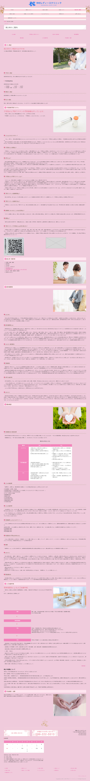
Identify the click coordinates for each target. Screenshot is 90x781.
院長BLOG (61, 13)
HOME (12, 9)
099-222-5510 (83, 733)
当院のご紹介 (12, 13)
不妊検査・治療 (68, 37)
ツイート (6, 23)
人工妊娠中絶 (45, 37)
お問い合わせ (78, 13)
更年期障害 (76, 34)
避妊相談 (22, 37)
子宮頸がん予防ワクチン (34, 34)
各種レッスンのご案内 (28, 13)
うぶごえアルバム (45, 13)
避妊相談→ (84, 665)
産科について (28, 9)
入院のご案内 (45, 9)
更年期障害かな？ (9, 268)
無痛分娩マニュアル (12, 17)
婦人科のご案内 (78, 9)
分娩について (61, 9)
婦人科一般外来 (56, 34)
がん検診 (14, 34)
